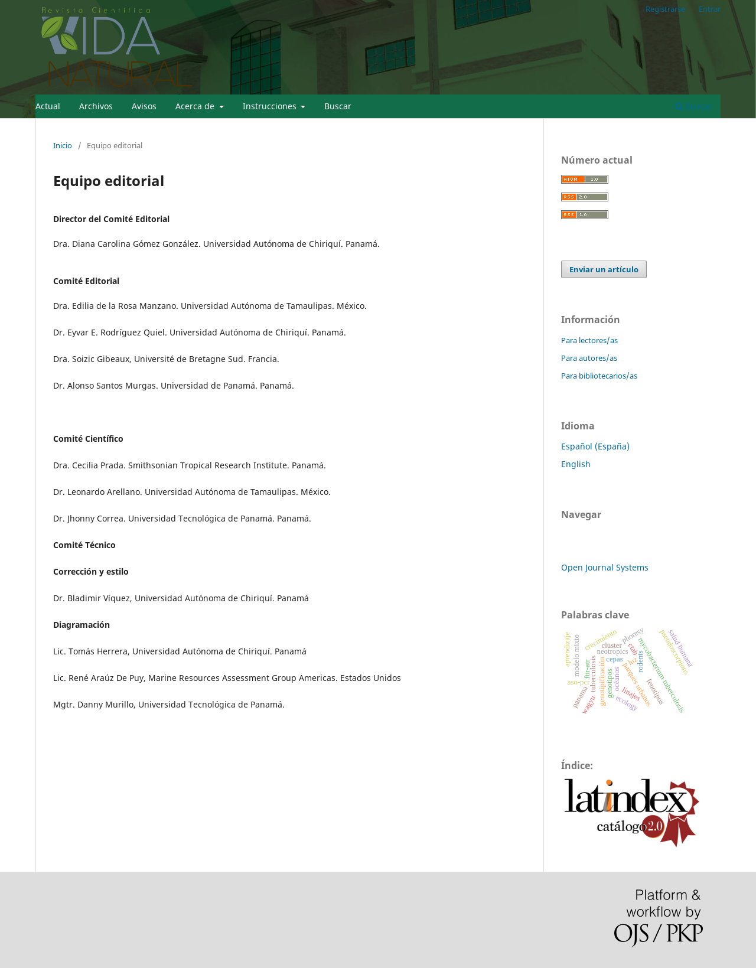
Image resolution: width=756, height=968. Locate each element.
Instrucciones (271, 106)
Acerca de (196, 106)
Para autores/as (589, 358)
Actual (47, 106)
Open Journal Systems (605, 567)
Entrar (710, 9)
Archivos (96, 106)
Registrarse (665, 9)
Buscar (337, 106)
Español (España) (595, 446)
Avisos (144, 106)
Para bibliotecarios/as (599, 375)
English (576, 464)
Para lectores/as (589, 340)
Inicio (62, 145)
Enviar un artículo (603, 269)
